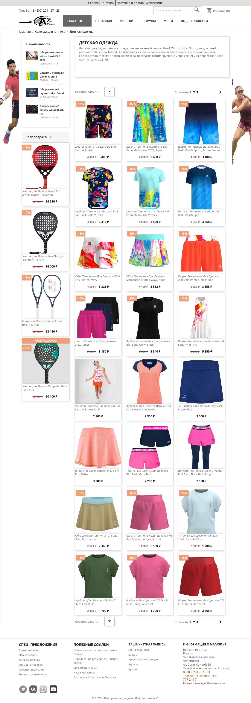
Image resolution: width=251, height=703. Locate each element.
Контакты (108, 3)
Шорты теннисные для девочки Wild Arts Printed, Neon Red (199, 278)
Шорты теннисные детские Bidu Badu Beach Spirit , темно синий (199, 148)
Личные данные (139, 649)
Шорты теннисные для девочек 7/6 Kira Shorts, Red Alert (201, 602)
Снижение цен (28, 650)
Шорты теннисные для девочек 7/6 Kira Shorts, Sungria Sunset (149, 537)
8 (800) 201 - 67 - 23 (46, 10)
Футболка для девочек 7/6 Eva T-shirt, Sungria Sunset (147, 602)
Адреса (133, 664)
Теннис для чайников (33, 674)
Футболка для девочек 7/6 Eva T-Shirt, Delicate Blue (199, 537)
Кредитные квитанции (143, 659)
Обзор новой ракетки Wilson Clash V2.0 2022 (51, 56)
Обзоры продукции (31, 669)
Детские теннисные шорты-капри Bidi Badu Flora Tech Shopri (200, 472)
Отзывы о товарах (30, 664)
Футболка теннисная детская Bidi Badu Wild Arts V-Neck (96, 213)
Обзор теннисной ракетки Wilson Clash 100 (52, 109)
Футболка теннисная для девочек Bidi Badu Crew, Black (148, 343)
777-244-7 (190, 679)
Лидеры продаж (29, 660)
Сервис (93, 3)
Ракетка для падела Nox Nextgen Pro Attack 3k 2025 (43, 258)
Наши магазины (84, 672)
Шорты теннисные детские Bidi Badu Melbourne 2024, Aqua (147, 148)
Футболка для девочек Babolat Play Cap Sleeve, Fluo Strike (148, 407)
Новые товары (28, 655)
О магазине (154, 3)
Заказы (133, 654)
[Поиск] (177, 10)
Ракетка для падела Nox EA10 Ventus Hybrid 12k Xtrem (41, 193)
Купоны (133, 669)
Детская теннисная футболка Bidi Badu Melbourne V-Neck (148, 213)
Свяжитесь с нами (85, 667)
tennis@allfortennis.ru (209, 683)
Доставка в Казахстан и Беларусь (95, 677)
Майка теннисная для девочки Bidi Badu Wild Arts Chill (98, 407)
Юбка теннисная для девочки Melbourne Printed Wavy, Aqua (145, 278)
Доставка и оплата (130, 3)
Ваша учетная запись (146, 644)
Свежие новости (38, 44)
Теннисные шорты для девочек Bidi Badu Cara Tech (147, 472)
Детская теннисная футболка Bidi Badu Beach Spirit (199, 213)
